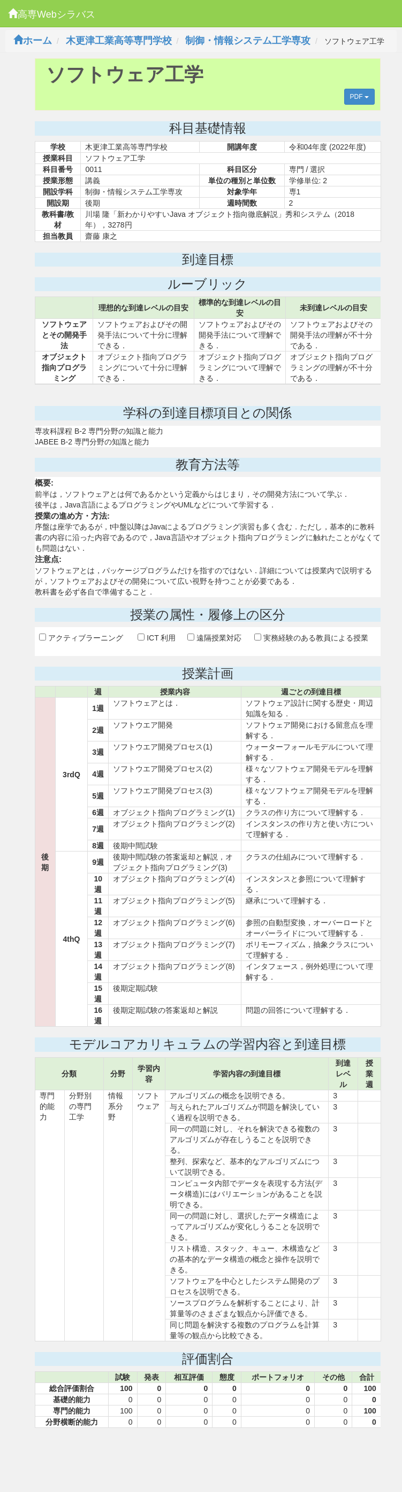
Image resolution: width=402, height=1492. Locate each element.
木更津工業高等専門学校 (119, 40)
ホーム (32, 40)
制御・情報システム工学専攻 (247, 40)
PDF (359, 96)
